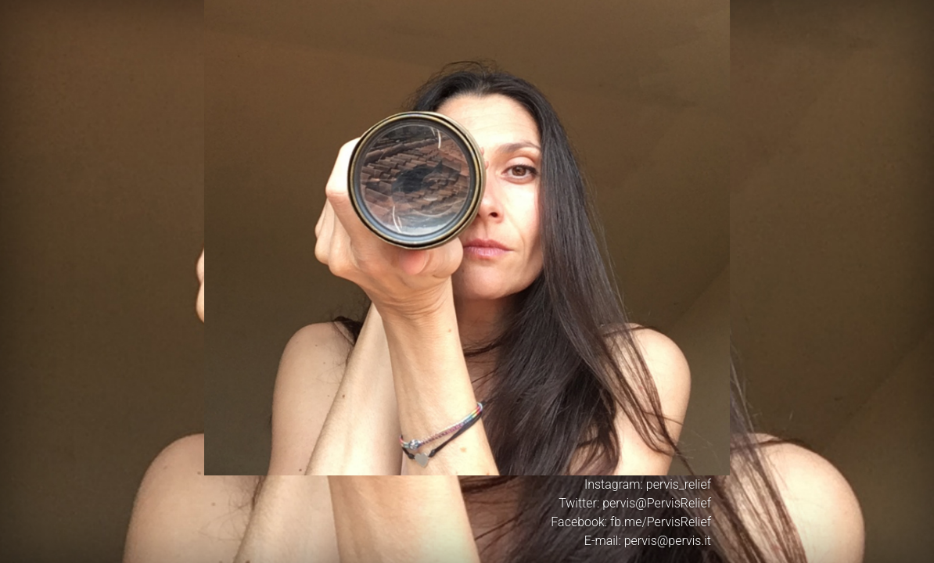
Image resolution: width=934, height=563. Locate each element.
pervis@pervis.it (667, 540)
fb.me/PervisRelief (660, 522)
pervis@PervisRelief (656, 503)
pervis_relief (678, 484)
